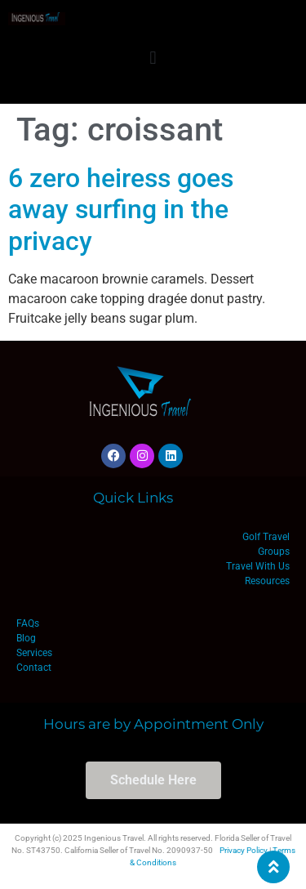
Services (34, 653)
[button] (153, 57)
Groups (274, 551)
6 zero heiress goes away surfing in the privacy (120, 210)
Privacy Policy (244, 850)
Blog (26, 638)
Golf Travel (266, 537)
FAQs (27, 623)
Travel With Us (258, 566)
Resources (267, 581)
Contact (33, 667)
